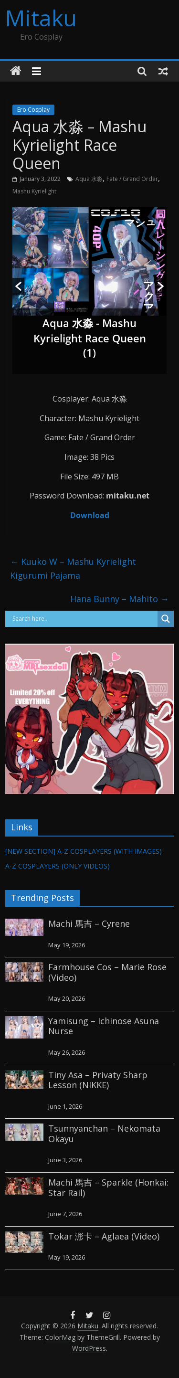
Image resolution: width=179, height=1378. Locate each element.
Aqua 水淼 (89, 179)
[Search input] (83, 619)
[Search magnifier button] (166, 619)
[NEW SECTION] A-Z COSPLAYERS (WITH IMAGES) (83, 851)
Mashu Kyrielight (34, 191)
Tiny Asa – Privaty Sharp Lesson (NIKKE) (97, 1080)
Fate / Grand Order (132, 179)
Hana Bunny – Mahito (119, 598)
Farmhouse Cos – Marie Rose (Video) (107, 972)
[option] (89, 290)
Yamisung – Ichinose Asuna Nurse (103, 1026)
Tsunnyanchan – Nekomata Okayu (104, 1134)
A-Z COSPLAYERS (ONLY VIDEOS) (57, 865)
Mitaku (41, 17)
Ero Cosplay (33, 110)
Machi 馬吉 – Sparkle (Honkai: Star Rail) (108, 1187)
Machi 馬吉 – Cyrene (89, 923)
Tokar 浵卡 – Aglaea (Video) (103, 1236)
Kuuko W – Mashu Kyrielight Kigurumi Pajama (73, 568)
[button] (18, 286)
